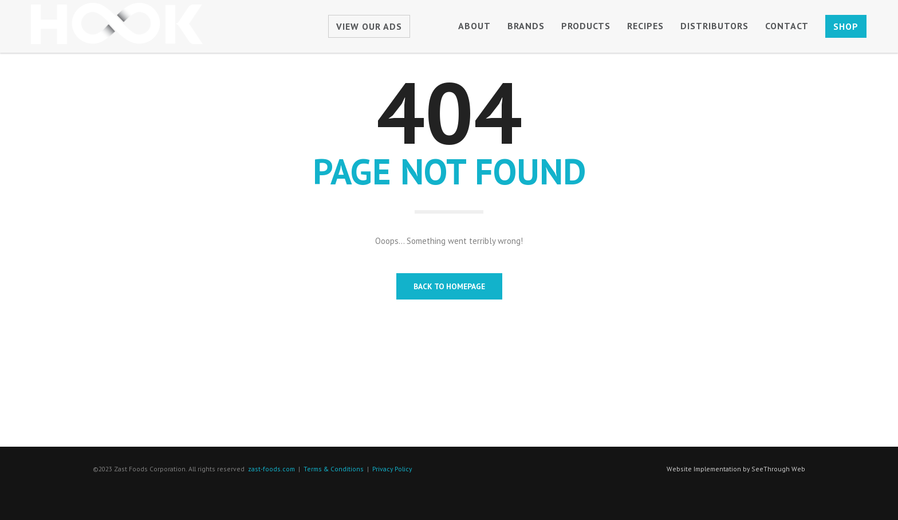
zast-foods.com (271, 468)
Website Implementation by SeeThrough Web (736, 468)
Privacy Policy (392, 468)
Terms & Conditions (334, 468)
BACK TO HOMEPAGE (449, 286)
